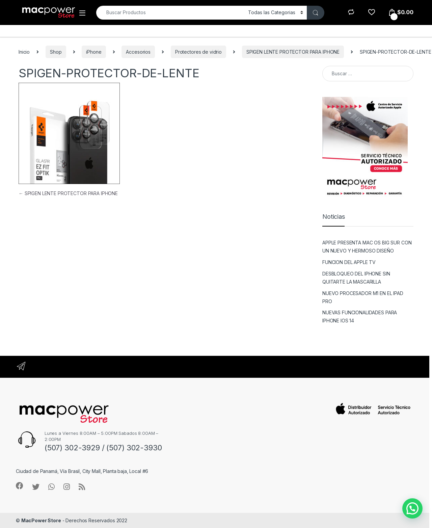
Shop (55, 52)
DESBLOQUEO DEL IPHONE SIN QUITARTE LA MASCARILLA (356, 278)
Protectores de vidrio (198, 52)
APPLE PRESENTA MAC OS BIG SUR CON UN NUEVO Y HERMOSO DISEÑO (366, 247)
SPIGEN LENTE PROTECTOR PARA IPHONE (293, 52)
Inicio (24, 52)
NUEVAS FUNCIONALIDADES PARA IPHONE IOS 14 (359, 316)
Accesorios (138, 52)
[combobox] (170, 13)
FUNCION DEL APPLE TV (349, 262)
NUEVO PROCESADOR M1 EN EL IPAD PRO (362, 297)
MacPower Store (41, 520)
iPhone (93, 52)
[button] (412, 508)
